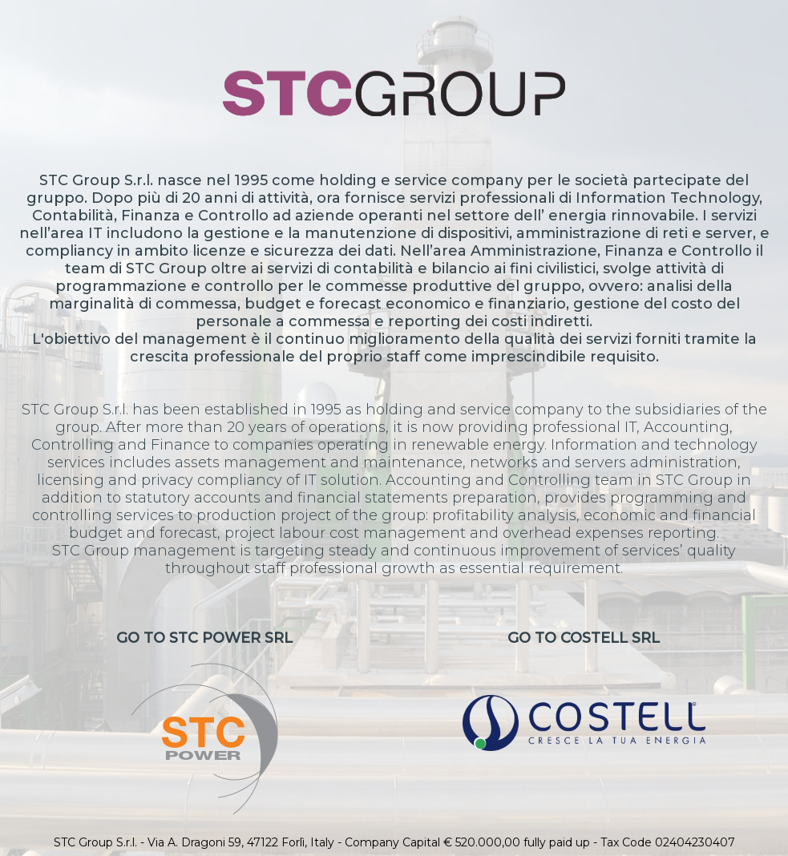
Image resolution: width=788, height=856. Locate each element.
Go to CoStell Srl (584, 690)
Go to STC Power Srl (204, 722)
